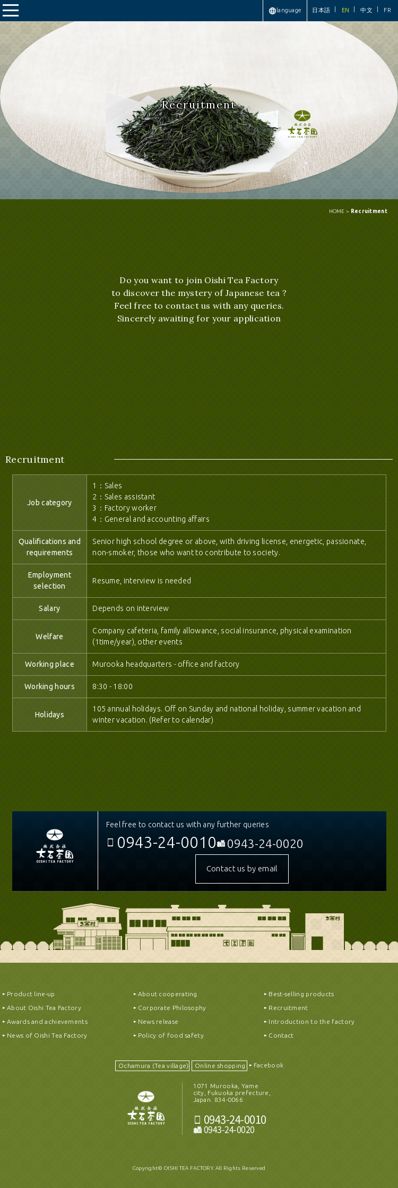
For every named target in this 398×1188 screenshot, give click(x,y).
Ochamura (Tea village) (153, 1065)
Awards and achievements (47, 1021)
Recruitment (288, 1007)
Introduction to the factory (311, 1021)
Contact (281, 1035)
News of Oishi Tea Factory (47, 1035)
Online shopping (220, 1065)
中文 (366, 10)
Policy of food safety (171, 1035)
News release (158, 1021)
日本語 (321, 10)
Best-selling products (301, 993)
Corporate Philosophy (172, 1007)
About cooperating (167, 993)
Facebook (268, 1065)
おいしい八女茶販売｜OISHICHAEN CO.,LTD (146, 1112)
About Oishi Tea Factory (44, 1007)
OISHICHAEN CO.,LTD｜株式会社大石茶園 (55, 850)
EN (346, 10)
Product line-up (31, 993)
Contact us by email (242, 868)
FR (387, 10)
